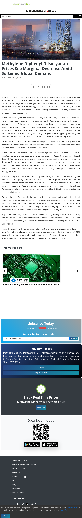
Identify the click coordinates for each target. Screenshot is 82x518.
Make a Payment (18, 493)
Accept (5, 516)
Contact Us (16, 472)
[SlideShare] (27, 503)
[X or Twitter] (23, 503)
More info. (63, 510)
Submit (74, 339)
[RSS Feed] (36, 503)
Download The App (19, 476)
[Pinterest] (32, 503)
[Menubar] (68, 4)
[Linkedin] (18, 503)
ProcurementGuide (19, 489)
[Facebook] (14, 503)
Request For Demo (41, 373)
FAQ (13, 480)
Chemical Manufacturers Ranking (24, 464)
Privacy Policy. (73, 508)
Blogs (14, 485)
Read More (41, 407)
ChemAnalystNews (41, 11)
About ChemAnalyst (19, 460)
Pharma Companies (19, 468)
